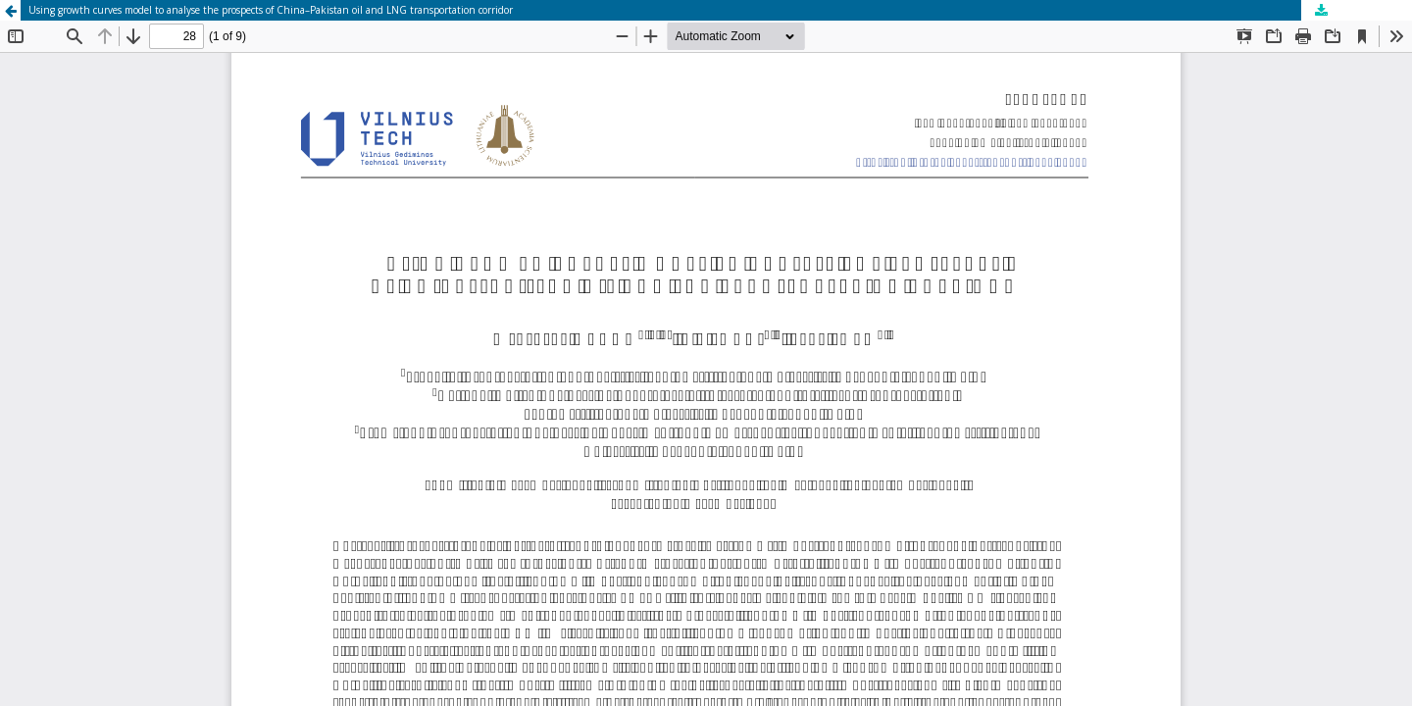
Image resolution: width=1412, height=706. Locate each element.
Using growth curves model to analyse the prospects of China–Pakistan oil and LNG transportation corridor (270, 10)
